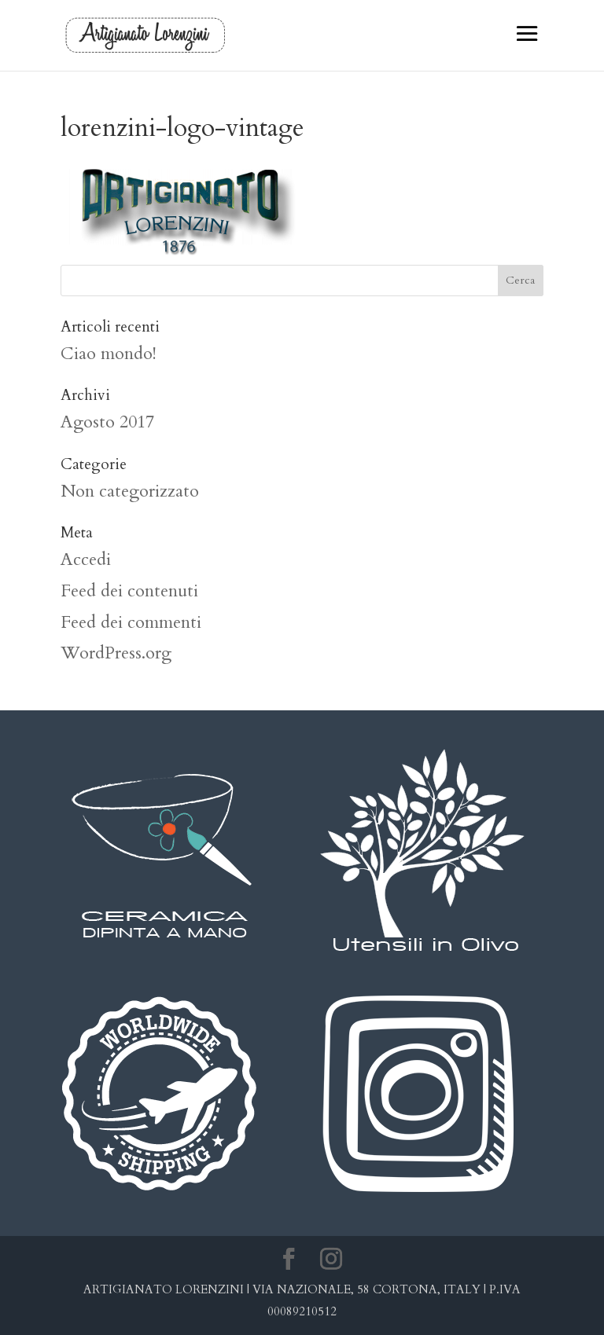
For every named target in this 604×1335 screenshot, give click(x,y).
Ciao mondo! (109, 353)
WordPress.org (116, 653)
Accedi (86, 559)
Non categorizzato (130, 491)
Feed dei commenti (131, 622)
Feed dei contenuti (129, 591)
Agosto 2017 (107, 422)
